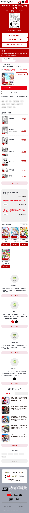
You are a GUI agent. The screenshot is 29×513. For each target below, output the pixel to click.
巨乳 (7, 101)
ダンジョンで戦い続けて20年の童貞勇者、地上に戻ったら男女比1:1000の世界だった (19, 408)
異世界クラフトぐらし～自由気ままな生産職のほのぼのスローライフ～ (19, 436)
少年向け (10, 454)
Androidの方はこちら (15, 39)
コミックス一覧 (21, 74)
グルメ (3, 104)
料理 (14, 107)
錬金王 (13, 53)
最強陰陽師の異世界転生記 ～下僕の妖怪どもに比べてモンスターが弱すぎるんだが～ (19, 427)
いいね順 (24, 196)
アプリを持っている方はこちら (14, 45)
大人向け (13, 104)
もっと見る (14, 218)
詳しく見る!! (14, 295)
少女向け (4, 456)
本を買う (5, 244)
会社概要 (21, 503)
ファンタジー (16, 101)
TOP (8, 503)
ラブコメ (4, 107)
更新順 (19, 196)
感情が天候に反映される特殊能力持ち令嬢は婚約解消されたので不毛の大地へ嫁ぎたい (19, 399)
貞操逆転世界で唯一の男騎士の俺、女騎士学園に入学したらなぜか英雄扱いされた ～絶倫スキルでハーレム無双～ (19, 418)
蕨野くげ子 (6, 53)
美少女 (22, 101)
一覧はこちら (14, 183)
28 (6, 204)
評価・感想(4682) (9, 88)
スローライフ (19, 104)
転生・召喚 (4, 454)
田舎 (3, 101)
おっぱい (9, 107)
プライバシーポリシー (8, 506)
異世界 (8, 104)
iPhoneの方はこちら (15, 35)
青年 (10, 101)
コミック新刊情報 (6, 224)
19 (6, 214)
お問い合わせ (21, 506)
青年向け (16, 454)
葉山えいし (13, 55)
